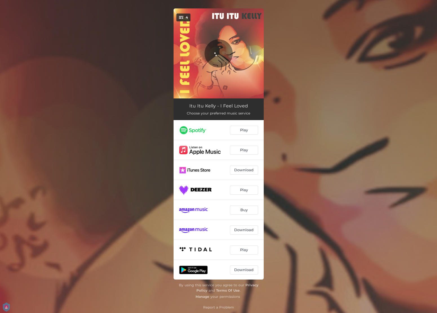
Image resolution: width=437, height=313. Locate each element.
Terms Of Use (228, 290)
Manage (202, 296)
